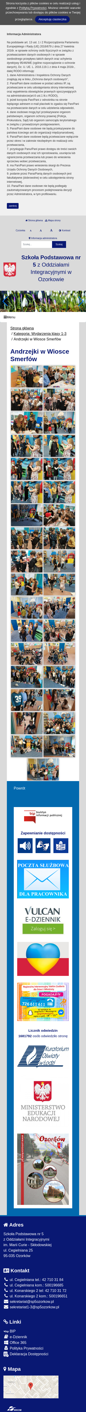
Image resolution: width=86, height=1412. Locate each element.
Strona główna (34, 220)
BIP (9, 1331)
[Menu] (43, 317)
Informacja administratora (43, 238)
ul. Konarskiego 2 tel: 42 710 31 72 (35, 1291)
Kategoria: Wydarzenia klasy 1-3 (40, 334)
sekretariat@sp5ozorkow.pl (28, 1302)
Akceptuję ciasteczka (52, 19)
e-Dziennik (15, 1337)
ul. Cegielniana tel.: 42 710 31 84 (33, 1280)
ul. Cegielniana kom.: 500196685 (33, 1285)
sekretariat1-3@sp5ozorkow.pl (31, 1307)
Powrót (19, 788)
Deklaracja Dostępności (25, 1354)
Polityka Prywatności (23, 1348)
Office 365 (14, 1342)
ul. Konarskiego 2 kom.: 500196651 (35, 1296)
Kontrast (64, 230)
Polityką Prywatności (32, 8)
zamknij (13, 206)
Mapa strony (53, 220)
